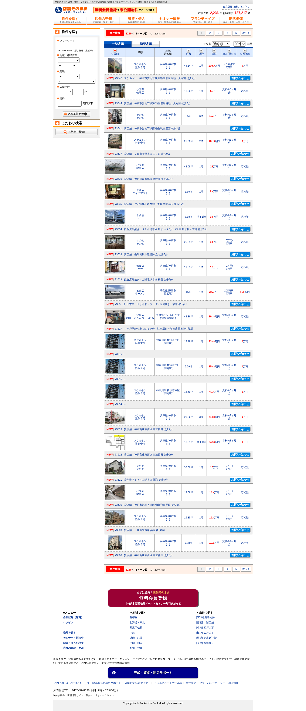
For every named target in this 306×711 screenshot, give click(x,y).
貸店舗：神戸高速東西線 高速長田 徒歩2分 (148, 429)
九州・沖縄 (136, 648)
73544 (118, 103)
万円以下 (88, 103)
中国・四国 (136, 642)
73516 (118, 354)
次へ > (245, 32)
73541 (118, 128)
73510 (118, 504)
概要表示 (146, 44)
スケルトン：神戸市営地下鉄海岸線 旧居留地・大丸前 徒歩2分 (160, 78)
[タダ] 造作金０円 (206, 642)
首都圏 (133, 617)
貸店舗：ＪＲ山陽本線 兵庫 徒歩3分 (144, 530)
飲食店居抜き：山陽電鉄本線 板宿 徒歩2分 (148, 279)
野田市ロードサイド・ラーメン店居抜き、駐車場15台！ (156, 304)
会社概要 (191, 682)
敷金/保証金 (229, 53)
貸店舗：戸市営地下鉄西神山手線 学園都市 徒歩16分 (154, 204)
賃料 (214, 53)
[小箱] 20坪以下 (205, 627)
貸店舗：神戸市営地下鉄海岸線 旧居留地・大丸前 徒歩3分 (157, 103)
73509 (118, 530)
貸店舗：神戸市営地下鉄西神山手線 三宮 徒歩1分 (152, 128)
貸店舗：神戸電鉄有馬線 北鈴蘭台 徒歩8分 (148, 178)
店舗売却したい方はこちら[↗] (71, 682)
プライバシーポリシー (212, 682)
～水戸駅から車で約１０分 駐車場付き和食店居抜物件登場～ (160, 328)
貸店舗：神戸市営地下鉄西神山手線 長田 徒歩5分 (152, 504)
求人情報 (233, 682)
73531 (118, 304)
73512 (118, 454)
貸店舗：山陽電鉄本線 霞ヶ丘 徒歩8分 (146, 254)
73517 (118, 328)
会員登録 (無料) (231, 6)
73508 (118, 555)
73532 (118, 279)
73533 (118, 254)
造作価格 (245, 53)
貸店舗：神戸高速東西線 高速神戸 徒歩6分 (148, 555)
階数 (201, 53)
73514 (118, 404)
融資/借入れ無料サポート (106, 682)
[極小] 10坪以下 (205, 632)
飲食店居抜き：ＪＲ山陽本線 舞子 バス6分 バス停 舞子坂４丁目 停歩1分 (165, 229)
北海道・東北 (137, 622)
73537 (118, 153)
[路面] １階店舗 (205, 622)
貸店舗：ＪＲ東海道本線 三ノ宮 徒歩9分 (147, 153)
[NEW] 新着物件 (205, 617)
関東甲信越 (136, 627)
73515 (118, 379)
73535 (118, 204)
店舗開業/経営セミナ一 (138, 682)
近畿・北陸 (136, 637)
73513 (118, 429)
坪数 (188, 53)
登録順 (115, 53)
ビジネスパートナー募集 (168, 682)
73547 (118, 78)
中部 (132, 632)
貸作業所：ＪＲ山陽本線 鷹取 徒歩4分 (146, 479)
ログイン (245, 6)
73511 (118, 479)
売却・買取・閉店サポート (153, 672)
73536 (118, 178)
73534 (118, 229)
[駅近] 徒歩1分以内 (207, 637)
